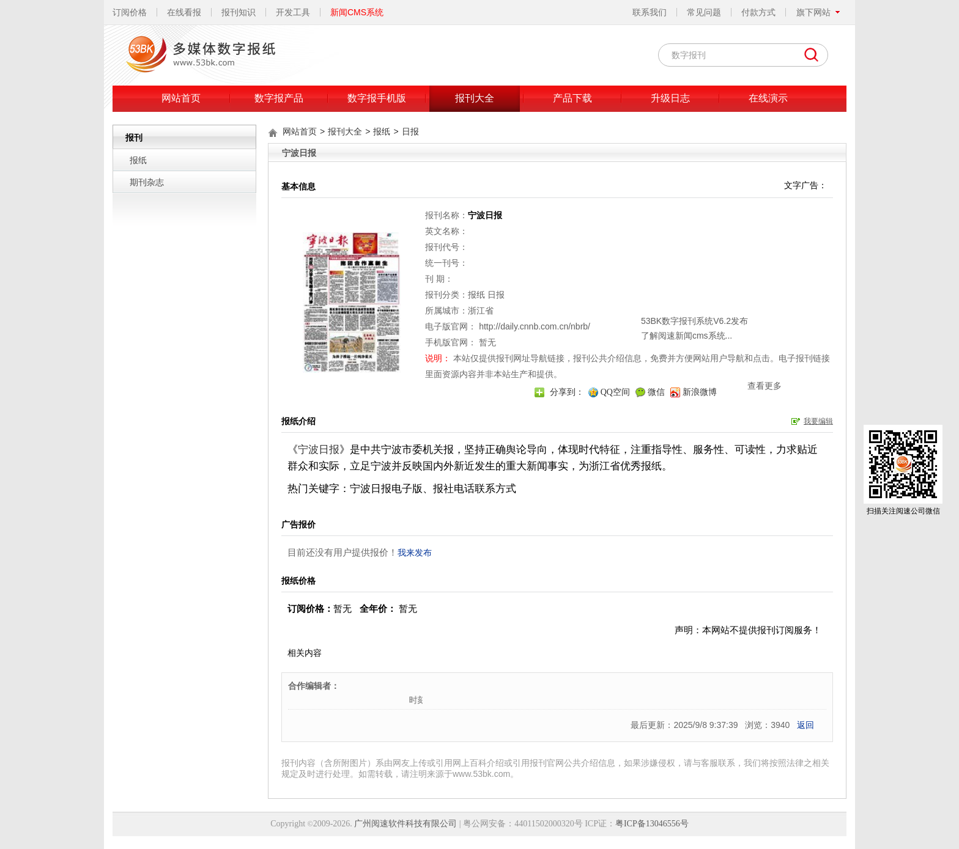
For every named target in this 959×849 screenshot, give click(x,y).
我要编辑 (818, 421)
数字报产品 (278, 98)
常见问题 (704, 12)
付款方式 (758, 12)
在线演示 (768, 98)
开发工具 (293, 12)
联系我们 (649, 12)
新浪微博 (700, 392)
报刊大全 (474, 98)
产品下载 (572, 98)
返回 (805, 725)
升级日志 (670, 98)
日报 (410, 131)
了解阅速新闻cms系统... (553, 301)
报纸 (138, 160)
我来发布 (415, 552)
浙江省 (481, 310)
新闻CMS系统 (356, 12)
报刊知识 (238, 12)
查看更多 (631, 351)
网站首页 (181, 98)
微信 (656, 392)
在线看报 (184, 12)
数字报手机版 (376, 98)
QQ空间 (615, 392)
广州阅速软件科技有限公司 (405, 823)
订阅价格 (130, 12)
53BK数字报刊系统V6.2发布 (561, 287)
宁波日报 (318, 449)
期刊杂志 (147, 182)
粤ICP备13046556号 (652, 823)
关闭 (643, 269)
